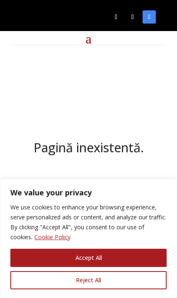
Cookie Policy (52, 237)
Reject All (88, 280)
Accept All (88, 258)
